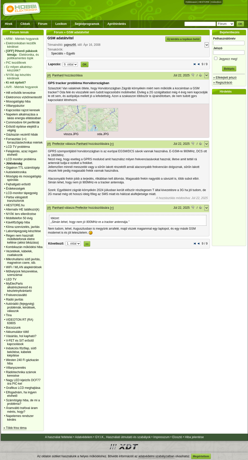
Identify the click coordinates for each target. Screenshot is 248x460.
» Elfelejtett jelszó (224, 77)
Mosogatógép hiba (18, 101)
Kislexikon (216, 2)
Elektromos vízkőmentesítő (24, 97)
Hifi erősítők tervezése (21, 93)
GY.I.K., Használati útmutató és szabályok (123, 437)
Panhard (58, 75)
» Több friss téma (14, 428)
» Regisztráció (222, 82)
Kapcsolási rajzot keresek (23, 110)
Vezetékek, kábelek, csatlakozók (19, 253)
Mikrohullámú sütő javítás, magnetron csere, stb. (23, 260)
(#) (49, 75)
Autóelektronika (16, 172)
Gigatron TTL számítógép (23, 167)
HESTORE (204, 2)
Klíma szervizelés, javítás (23, 227)
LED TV (11, 279)
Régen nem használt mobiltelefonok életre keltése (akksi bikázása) (22, 239)
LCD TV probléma (18, 147)
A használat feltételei (58, 437)
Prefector (58, 144)
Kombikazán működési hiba (24, 247)
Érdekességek (15, 188)
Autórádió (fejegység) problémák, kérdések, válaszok (21, 307)
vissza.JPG (71, 134)
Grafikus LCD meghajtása (23, 388)
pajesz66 (70, 45)
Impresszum (161, 437)
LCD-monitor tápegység (22, 193)
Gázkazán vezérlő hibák (22, 134)
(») (112, 144)
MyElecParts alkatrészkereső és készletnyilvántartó (19, 287)
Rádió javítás (14, 299)
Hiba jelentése (194, 437)
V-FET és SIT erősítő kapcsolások (20, 342)
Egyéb (71, 53)
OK (240, 23)
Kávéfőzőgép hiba (18, 222)
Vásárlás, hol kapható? (21, 336)
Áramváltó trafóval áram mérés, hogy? (22, 409)
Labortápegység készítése (23, 231)
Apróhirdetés (116, 24)
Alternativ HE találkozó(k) (22, 209)
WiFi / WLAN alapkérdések (24, 267)
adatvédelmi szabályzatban (156, 456)
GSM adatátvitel (60, 38)
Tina (9, 315)
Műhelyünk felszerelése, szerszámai (22, 273)
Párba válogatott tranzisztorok (17, 199)
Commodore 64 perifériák (23, 122)
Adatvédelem (83, 437)
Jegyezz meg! (229, 58)
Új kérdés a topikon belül (183, 39)
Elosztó (177, 437)
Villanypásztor (15, 105)
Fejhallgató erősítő (18, 184)
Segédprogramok (87, 24)
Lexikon (61, 24)
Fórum (42, 24)
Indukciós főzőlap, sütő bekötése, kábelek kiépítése (21, 352)
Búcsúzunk (13, 327)
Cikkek (25, 24)
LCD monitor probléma (21, 159)
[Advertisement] (230, 170)
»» (86, 243)
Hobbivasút (191, 2)
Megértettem (201, 456)
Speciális (57, 53)
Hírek (8, 24)
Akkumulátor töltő (17, 332)
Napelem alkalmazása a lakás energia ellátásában (23, 116)
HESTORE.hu (15, 205)
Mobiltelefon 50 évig (19, 218)
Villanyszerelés (16, 367)
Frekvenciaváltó (16, 295)
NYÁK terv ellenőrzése (21, 214)
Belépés (229, 68)
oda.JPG (103, 134)
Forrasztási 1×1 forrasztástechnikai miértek (24, 140)
